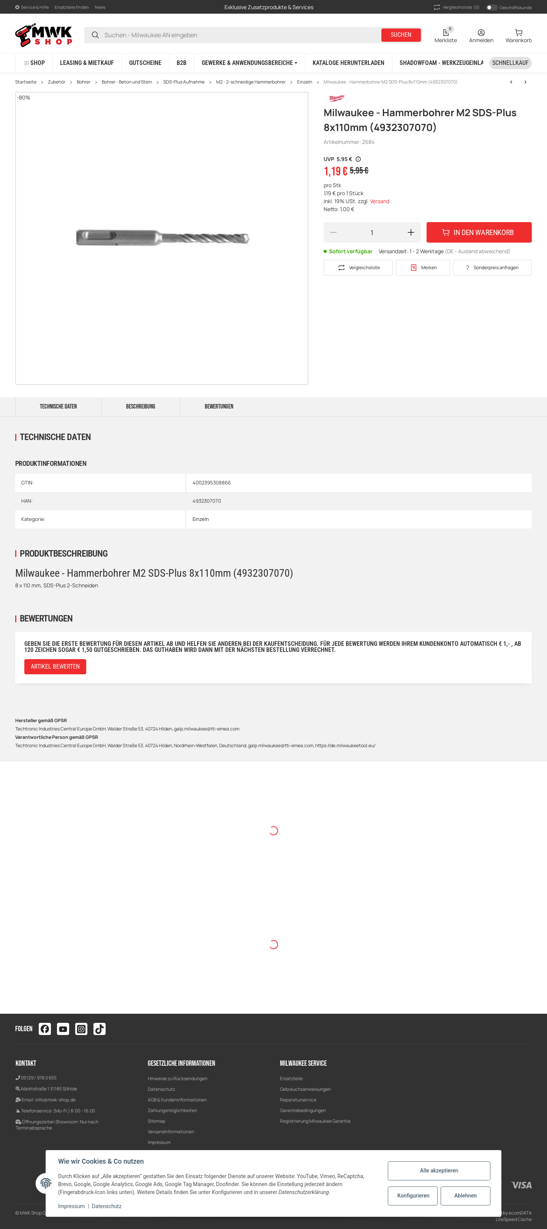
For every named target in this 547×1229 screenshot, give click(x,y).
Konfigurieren (413, 1196)
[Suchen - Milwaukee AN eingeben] (95, 35)
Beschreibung (140, 406)
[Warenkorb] (519, 35)
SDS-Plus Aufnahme (184, 82)
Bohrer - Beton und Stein (127, 82)
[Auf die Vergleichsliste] (358, 268)
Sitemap (156, 1121)
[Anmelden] (481, 35)
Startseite (25, 82)
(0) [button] (456, 7)
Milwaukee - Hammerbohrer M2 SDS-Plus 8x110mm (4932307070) (391, 82)
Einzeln (304, 82)
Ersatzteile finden (72, 7)
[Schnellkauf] (510, 63)
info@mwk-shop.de (55, 1099)
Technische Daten (58, 406)
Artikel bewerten (55, 666)
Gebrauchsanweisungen (305, 1089)
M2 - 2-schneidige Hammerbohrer (251, 82)
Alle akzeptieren (439, 1170)
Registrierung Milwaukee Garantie (315, 1121)
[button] (32, 7)
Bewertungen (219, 406)
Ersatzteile (291, 1078)
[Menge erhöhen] (411, 232)
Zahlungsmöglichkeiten (172, 1110)
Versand (379, 201)
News (100, 7)
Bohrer (83, 82)
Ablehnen (465, 1196)
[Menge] (372, 232)
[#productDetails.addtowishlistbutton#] (423, 268)
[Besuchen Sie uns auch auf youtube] (63, 1029)
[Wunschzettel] (446, 35)
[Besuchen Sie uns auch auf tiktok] (99, 1029)
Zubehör (56, 82)
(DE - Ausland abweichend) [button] (478, 251)
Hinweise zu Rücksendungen (177, 1078)
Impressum (159, 1142)
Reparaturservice (298, 1099)
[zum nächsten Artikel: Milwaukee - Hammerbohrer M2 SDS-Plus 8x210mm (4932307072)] (511, 82)
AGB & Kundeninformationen (177, 1099)
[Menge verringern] (333, 232)
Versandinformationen (171, 1131)
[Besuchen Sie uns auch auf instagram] (81, 1029)
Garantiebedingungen (303, 1110)
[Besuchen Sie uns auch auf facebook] (45, 1029)
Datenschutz (161, 1089)
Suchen (401, 34)
